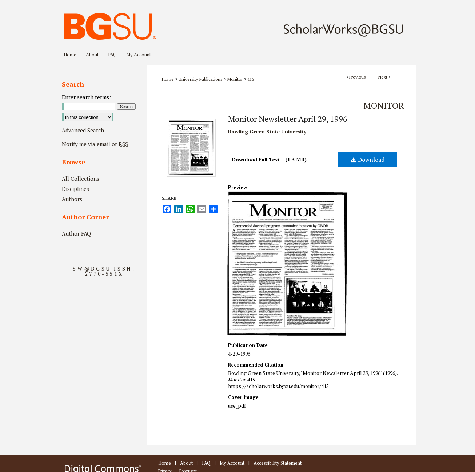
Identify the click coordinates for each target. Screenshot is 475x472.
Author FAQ (76, 233)
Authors (72, 199)
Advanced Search (83, 130)
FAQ (206, 463)
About (186, 463)
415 (250, 79)
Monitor (235, 79)
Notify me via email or (95, 144)
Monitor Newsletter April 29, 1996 (287, 118)
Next (382, 77)
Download (367, 160)
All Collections (80, 178)
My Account (232, 463)
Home (168, 79)
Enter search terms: (86, 97)
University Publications (201, 79)
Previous (357, 77)
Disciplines (75, 188)
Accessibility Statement (278, 463)
